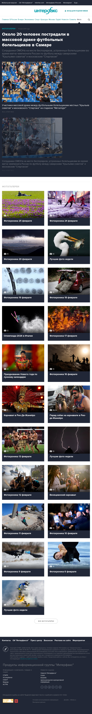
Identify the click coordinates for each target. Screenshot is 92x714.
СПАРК (5, 675)
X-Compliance (7, 677)
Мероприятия (79, 640)
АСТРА (5, 684)
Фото (79, 19)
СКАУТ (5, 680)
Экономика (29, 19)
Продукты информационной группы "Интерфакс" (38, 665)
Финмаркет (67, 3)
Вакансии (48, 640)
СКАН (43, 675)
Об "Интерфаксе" (26, 3)
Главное (5, 19)
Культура (44, 19)
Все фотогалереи (46, 621)
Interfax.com (39, 3)
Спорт (37, 19)
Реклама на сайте (63, 640)
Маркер (5, 682)
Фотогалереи (8, 29)
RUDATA (43, 678)
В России (13, 19)
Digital (58, 19)
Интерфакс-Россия (53, 3)
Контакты (6, 640)
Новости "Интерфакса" (48, 673)
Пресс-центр (36, 640)
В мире (21, 19)
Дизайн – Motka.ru (70, 700)
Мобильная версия (9, 3)
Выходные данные (39, 702)
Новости (65, 19)
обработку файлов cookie (28, 659)
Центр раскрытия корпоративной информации (52, 681)
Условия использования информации (45, 700)
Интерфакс (46, 10)
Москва (52, 19)
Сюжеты (72, 19)
